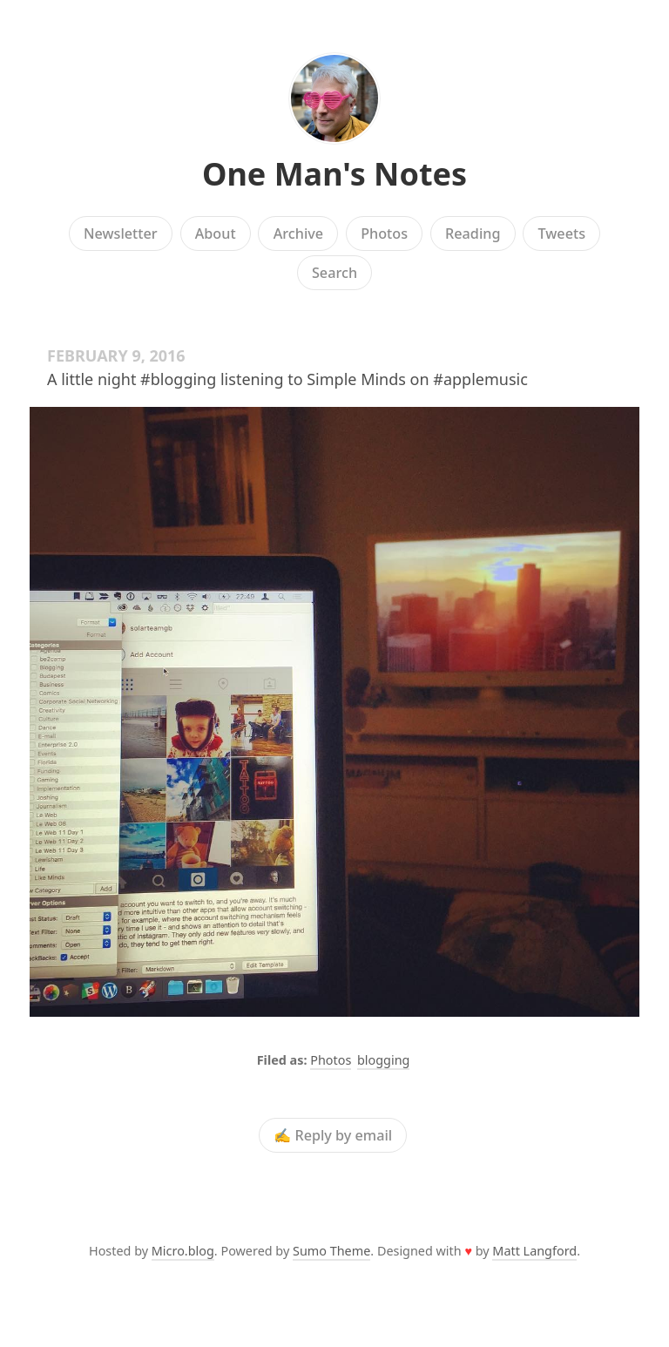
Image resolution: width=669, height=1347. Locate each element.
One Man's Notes (334, 173)
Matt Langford (534, 1250)
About (215, 233)
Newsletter (121, 233)
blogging (383, 1060)
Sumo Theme (331, 1250)
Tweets (562, 233)
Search (334, 272)
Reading (472, 233)
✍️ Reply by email (333, 1135)
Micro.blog (183, 1250)
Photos (384, 233)
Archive (298, 233)
